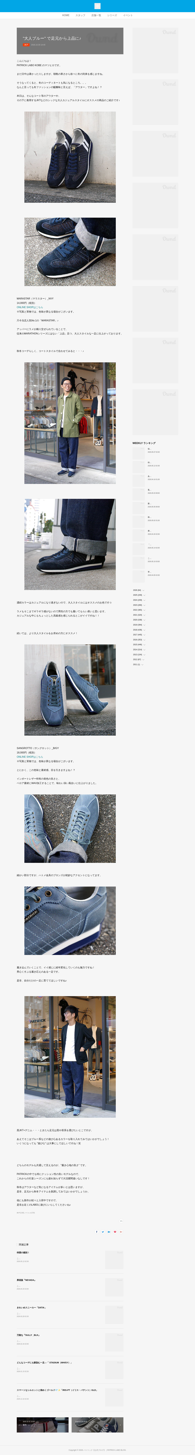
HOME (65, 15)
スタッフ (80, 15)
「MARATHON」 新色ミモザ (160, 545)
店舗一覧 (96, 15)
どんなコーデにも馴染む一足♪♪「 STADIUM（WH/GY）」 (45, 1362)
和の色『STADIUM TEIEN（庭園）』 (163, 517)
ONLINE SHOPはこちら (30, 307)
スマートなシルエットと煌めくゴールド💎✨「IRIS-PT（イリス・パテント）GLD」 (57, 1390)
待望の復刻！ (23, 1252)
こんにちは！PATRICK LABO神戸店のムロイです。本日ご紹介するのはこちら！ (50, 1258)
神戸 (26, 45)
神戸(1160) (20, 1213)
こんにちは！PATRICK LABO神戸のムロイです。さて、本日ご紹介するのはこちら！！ (52, 1286)
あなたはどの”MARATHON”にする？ (163, 476)
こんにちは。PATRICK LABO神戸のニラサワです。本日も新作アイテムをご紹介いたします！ (55, 1396)
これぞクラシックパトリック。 (160, 558)
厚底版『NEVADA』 (26, 1280)
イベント (128, 15)
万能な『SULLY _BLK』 (28, 1335)
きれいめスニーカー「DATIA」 (32, 1307)
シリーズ (112, 15)
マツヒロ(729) (30, 1213)
